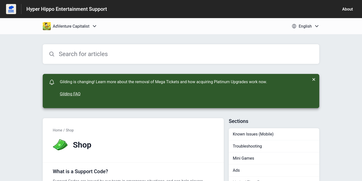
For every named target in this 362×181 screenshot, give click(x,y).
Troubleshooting (247, 146)
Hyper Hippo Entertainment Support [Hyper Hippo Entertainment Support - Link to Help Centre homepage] (66, 9)
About (347, 9)
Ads (236, 170)
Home (57, 130)
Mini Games (243, 158)
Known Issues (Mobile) (253, 134)
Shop (70, 130)
